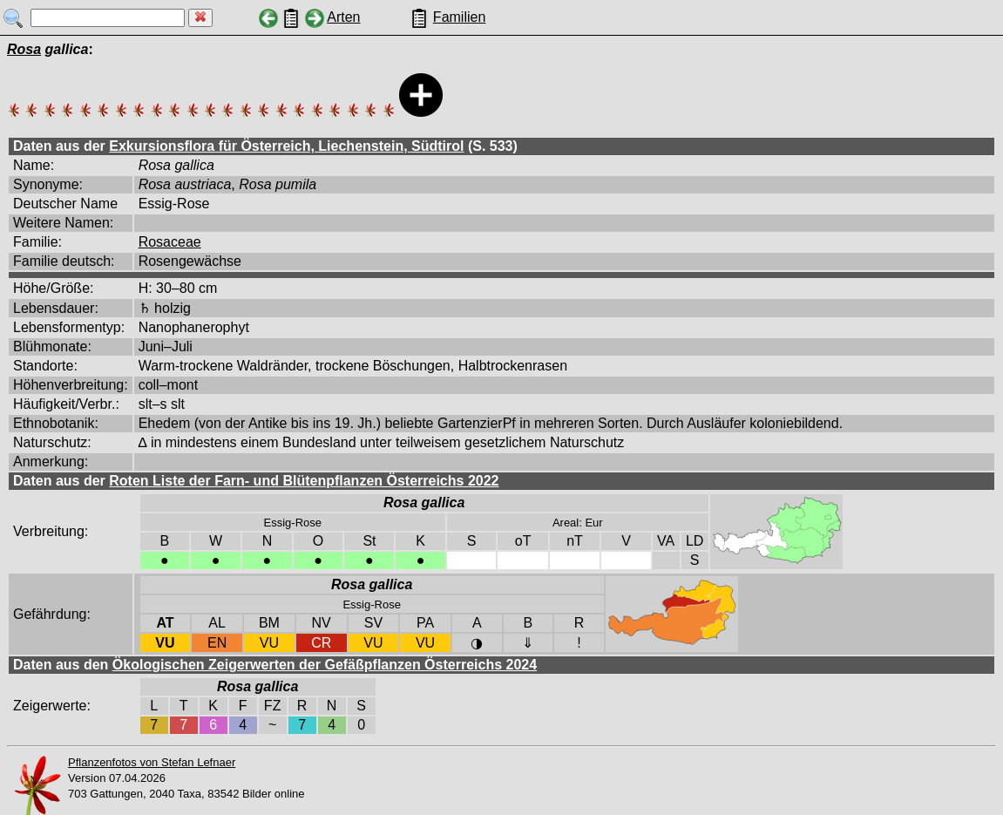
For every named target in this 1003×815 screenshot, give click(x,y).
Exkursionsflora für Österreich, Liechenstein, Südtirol (286, 146)
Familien (459, 17)
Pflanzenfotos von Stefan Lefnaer (151, 762)
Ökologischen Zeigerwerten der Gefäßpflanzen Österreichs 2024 (324, 664)
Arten (343, 17)
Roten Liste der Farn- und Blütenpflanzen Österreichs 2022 (303, 480)
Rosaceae (170, 241)
